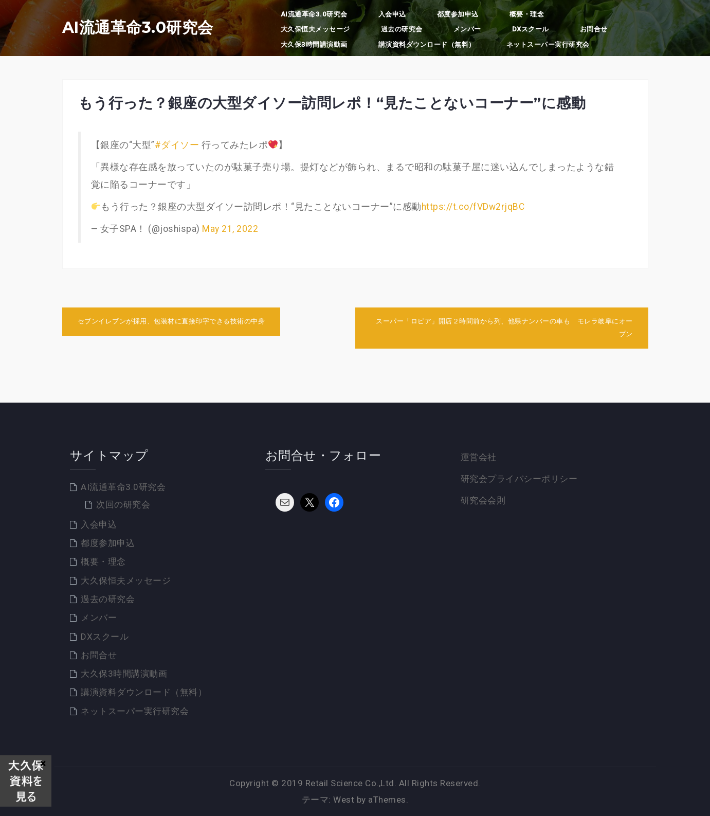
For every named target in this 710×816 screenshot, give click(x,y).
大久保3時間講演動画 (314, 44)
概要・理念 (526, 14)
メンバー (467, 29)
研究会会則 (483, 500)
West (343, 799)
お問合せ (594, 29)
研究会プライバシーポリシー (519, 479)
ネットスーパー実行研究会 (548, 44)
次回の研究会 (123, 504)
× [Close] (43, 763)
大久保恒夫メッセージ (315, 29)
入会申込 (392, 14)
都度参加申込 (458, 14)
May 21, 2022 (230, 229)
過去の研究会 (402, 29)
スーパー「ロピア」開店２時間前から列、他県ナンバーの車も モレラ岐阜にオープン (504, 327)
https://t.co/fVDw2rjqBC (473, 207)
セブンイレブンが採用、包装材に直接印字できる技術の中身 (171, 321)
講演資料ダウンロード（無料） (427, 44)
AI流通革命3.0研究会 (137, 27)
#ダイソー (177, 145)
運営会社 (479, 457)
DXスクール (530, 29)
